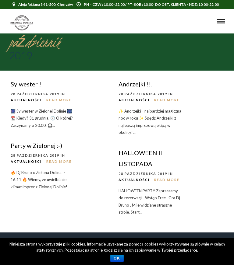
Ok (117, 258)
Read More (59, 100)
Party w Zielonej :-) (36, 145)
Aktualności (26, 100)
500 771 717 (115, 13)
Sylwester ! (26, 84)
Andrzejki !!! (136, 84)
